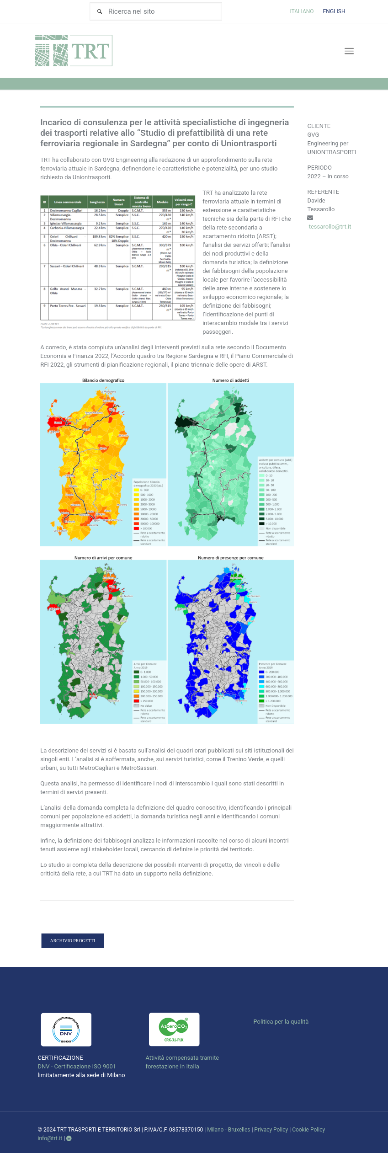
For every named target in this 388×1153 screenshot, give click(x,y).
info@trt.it (50, 1138)
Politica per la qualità (280, 1021)
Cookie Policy (308, 1129)
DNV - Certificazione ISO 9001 (77, 1066)
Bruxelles (239, 1129)
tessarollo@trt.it (330, 226)
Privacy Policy (271, 1129)
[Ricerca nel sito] (156, 11)
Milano (215, 1129)
